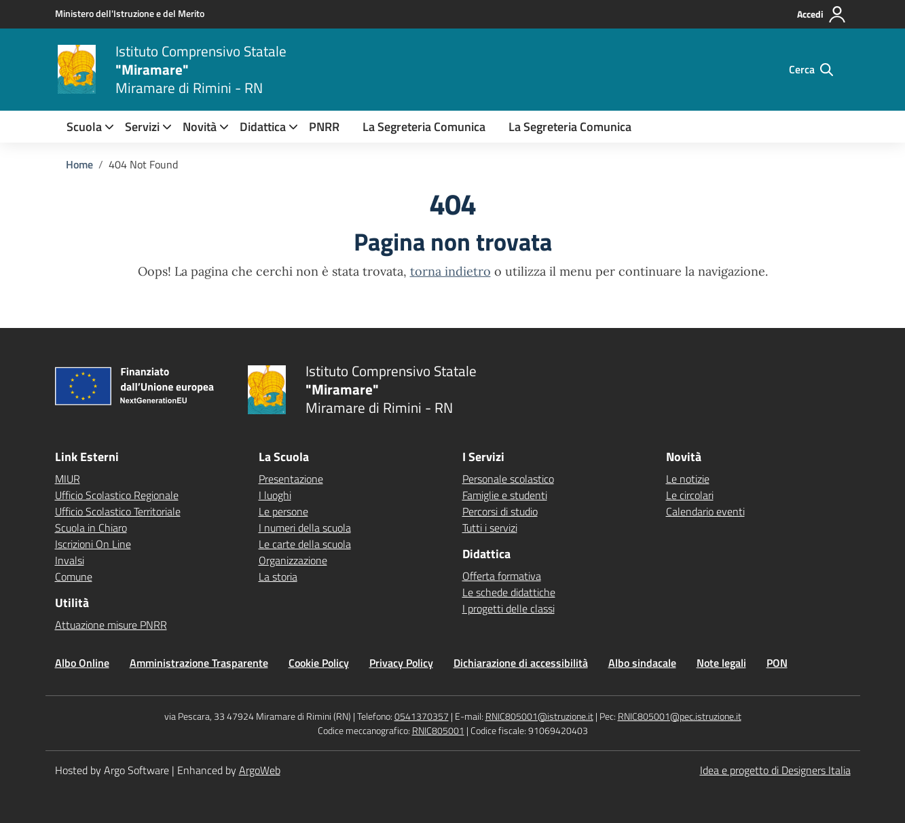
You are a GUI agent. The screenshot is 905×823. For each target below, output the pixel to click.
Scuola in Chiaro (91, 527)
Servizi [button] (142, 126)
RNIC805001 (438, 730)
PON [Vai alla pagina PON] (777, 663)
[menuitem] (84, 127)
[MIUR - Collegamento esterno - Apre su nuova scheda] (129, 13)
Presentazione (291, 479)
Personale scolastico (508, 479)
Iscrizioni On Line (93, 544)
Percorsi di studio (500, 511)
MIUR (67, 479)
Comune (73, 576)
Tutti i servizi (489, 527)
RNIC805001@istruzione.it (539, 716)
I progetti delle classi (508, 608)
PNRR (324, 126)
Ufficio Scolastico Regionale (117, 495)
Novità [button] (200, 126)
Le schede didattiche (508, 592)
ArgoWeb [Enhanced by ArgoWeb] (259, 770)
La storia (278, 576)
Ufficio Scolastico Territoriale (118, 511)
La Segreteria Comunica (424, 126)
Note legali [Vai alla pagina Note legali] (721, 663)
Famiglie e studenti (504, 495)
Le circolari (690, 495)
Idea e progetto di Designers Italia (775, 770)
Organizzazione (293, 560)
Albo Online (82, 663)
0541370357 (421, 716)
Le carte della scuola (305, 544)
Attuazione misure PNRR (111, 625)
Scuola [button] (84, 126)
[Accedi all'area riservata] (822, 14)
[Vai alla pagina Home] (79, 164)
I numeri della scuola (305, 527)
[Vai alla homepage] (76, 69)
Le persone (283, 511)
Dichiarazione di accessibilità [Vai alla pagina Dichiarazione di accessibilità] (521, 663)
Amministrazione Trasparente (199, 663)
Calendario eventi (705, 511)
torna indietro (450, 271)
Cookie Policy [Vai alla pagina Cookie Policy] (319, 663)
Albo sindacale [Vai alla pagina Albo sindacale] (642, 663)
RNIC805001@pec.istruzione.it (679, 716)
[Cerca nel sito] (811, 69)
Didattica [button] (263, 126)
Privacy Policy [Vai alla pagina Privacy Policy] (401, 663)
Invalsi (69, 560)
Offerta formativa (501, 576)
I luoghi (275, 495)
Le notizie (687, 479)
